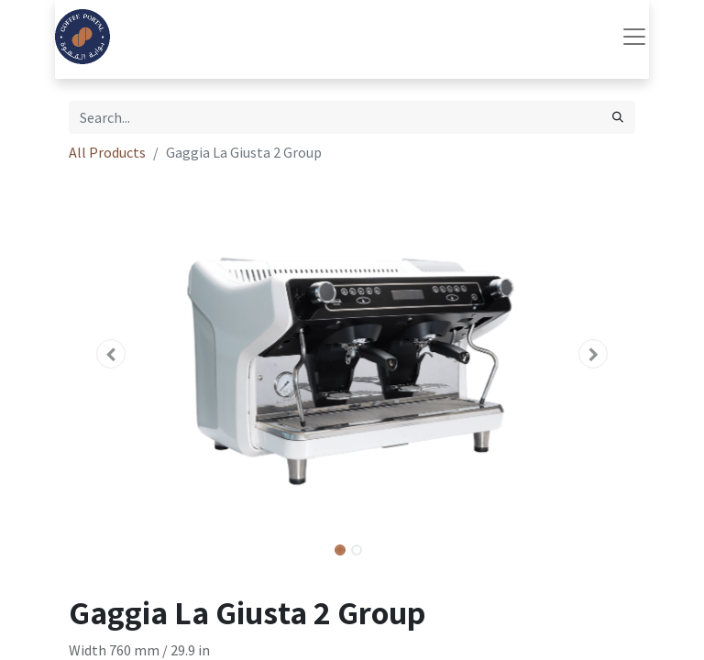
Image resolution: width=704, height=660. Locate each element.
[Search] (617, 117)
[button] (111, 354)
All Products (107, 152)
